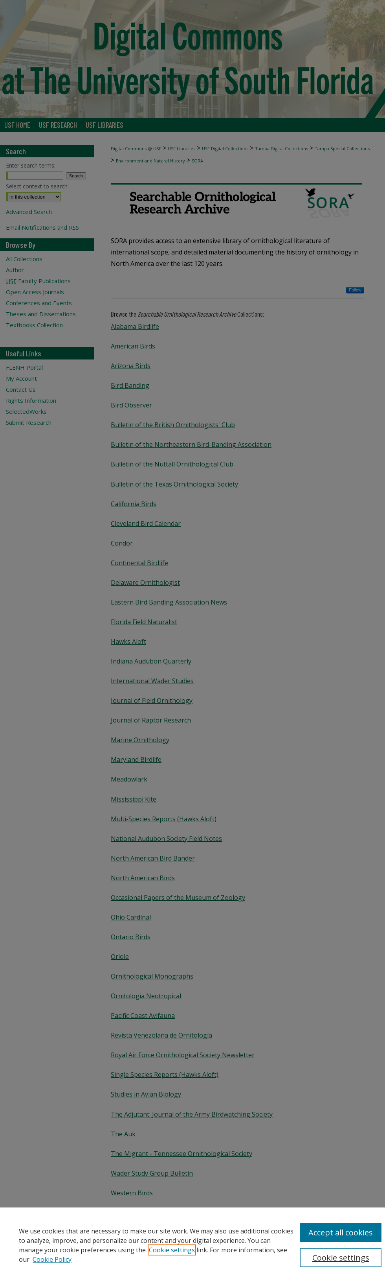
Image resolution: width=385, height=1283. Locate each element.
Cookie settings (172, 1250)
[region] (192, 1245)
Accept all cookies (340, 1232)
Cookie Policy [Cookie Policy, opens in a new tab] (52, 1259)
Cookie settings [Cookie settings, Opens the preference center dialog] (340, 1257)
